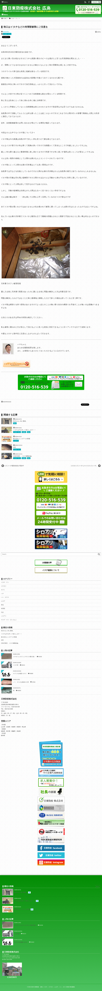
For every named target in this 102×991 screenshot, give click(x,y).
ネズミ (3, 590)
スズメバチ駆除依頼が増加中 (14, 466)
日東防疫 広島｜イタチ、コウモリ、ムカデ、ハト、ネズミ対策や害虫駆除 (54, 987)
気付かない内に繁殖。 (20, 421)
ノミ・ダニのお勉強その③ (21, 682)
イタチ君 (15, 665)
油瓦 (14, 447)
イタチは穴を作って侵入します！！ (24, 430)
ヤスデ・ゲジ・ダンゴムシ (9, 620)
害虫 (15, 423)
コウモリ (3, 586)
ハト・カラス (5, 597)
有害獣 (24, 432)
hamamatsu (6, 31)
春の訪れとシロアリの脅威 (21, 438)
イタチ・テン (7, 34)
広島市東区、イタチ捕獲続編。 (23, 456)
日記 (29, 432)
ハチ (2, 593)
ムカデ (3, 601)
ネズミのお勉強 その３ (19, 673)
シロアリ (16, 440)
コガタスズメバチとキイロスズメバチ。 (84, 466)
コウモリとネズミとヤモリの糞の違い (24, 656)
